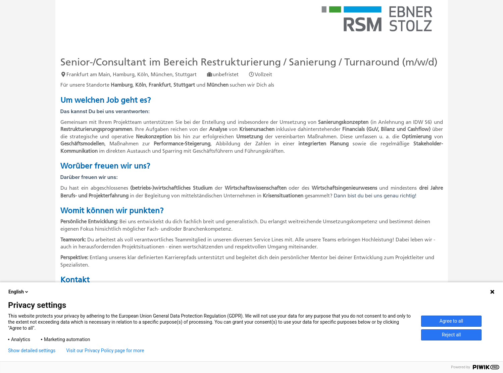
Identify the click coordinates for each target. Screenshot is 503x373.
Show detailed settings (31, 350)
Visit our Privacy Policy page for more (105, 350)
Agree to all (451, 321)
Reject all (451, 334)
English (18, 291)
